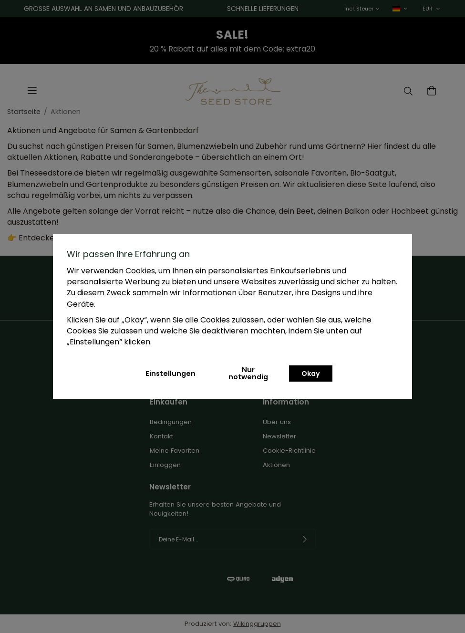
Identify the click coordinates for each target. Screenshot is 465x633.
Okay (310, 373)
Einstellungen (170, 373)
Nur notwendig (248, 373)
